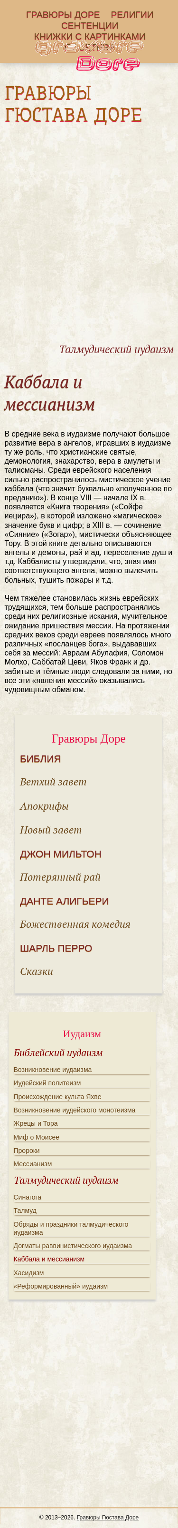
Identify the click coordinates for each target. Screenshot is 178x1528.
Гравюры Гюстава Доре (108, 1517)
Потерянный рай (60, 876)
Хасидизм (29, 1273)
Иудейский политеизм (47, 1083)
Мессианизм (33, 1164)
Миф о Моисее (37, 1137)
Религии (132, 15)
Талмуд (25, 1210)
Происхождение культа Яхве (58, 1097)
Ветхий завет (53, 781)
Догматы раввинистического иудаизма (73, 1246)
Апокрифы (44, 806)
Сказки (36, 971)
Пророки (27, 1150)
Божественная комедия (75, 924)
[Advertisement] (89, 242)
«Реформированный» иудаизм (61, 1286)
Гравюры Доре (63, 15)
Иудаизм (82, 1034)
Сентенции (90, 26)
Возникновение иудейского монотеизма (75, 1110)
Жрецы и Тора (36, 1123)
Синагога (28, 1197)
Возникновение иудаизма (53, 1069)
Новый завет (51, 829)
